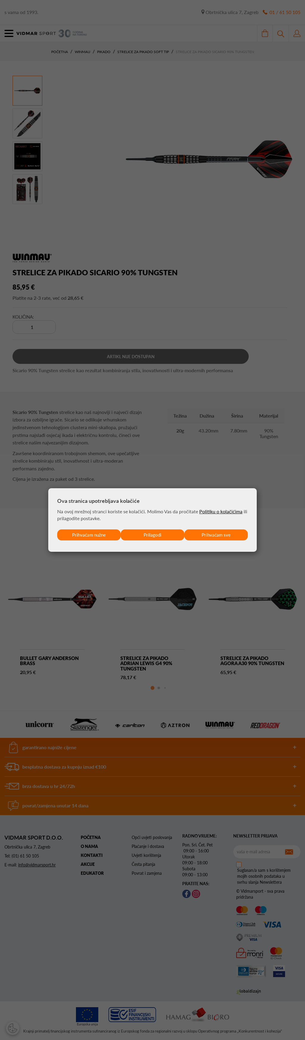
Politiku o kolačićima (220, 511)
